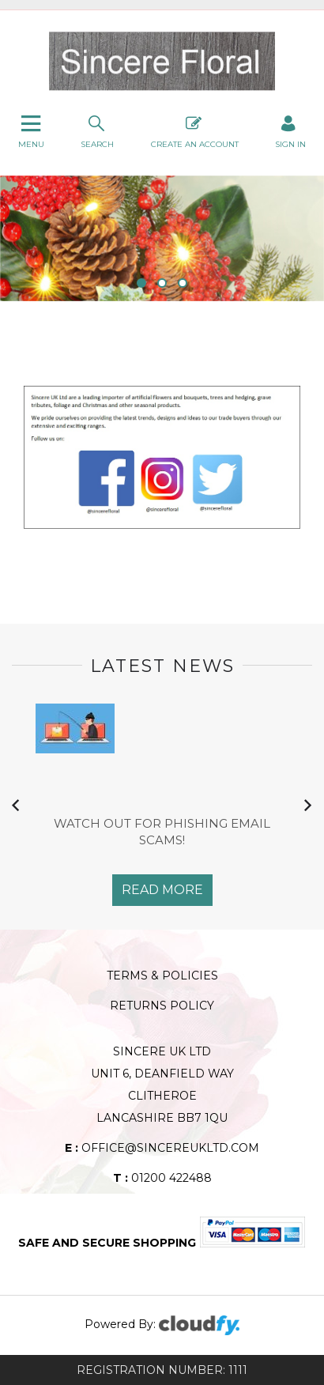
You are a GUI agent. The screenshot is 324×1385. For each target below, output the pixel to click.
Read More (162, 889)
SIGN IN (290, 130)
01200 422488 (162, 1178)
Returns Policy (162, 1005)
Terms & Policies (162, 975)
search (97, 130)
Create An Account (195, 130)
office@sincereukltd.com (162, 1148)
